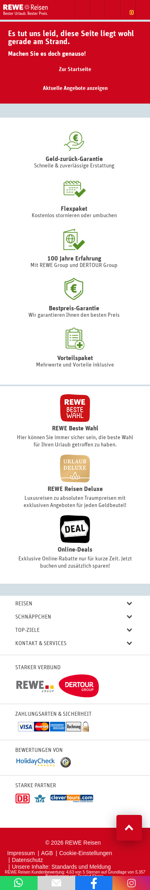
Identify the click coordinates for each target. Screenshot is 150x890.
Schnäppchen (73, 617)
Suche (82, 9)
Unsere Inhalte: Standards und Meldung (61, 867)
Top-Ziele (73, 630)
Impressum (21, 853)
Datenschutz (27, 860)
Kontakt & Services (73, 644)
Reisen (73, 604)
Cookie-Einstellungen (85, 853)
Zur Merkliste (127, 9)
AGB (47, 853)
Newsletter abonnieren (112, 9)
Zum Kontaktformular (97, 9)
